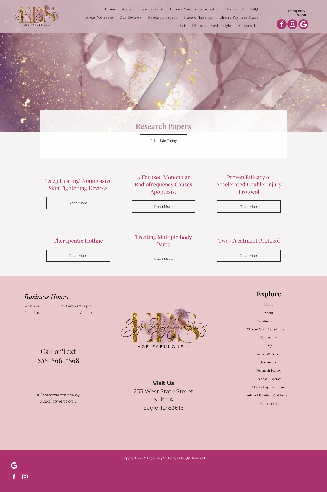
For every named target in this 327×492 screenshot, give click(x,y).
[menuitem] (110, 9)
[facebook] (282, 24)
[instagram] (292, 24)
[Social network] (303, 24)
